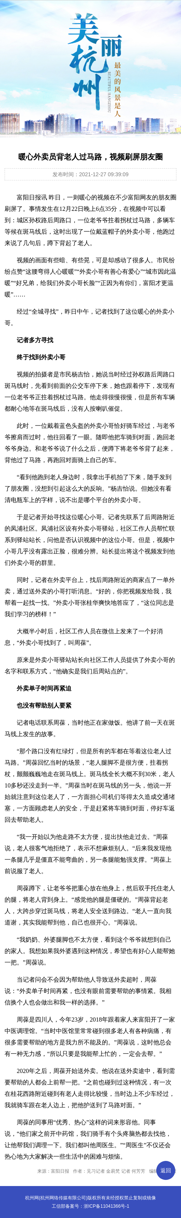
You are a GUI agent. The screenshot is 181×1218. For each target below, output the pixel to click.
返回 (165, 1170)
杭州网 (32, 1197)
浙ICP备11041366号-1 (106, 1206)
